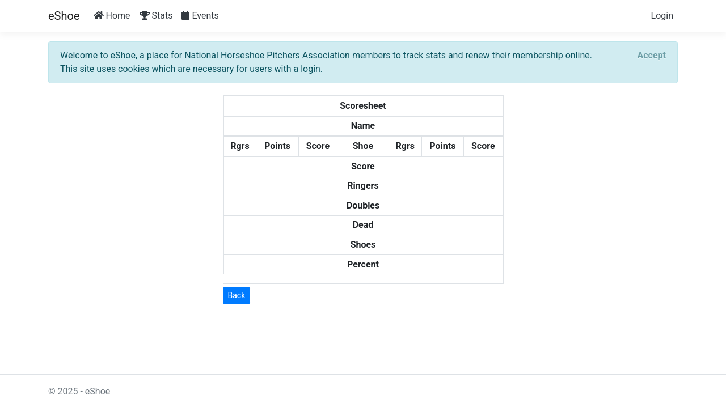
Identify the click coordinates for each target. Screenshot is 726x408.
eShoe (64, 16)
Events (200, 15)
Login (662, 15)
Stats (156, 15)
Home (112, 15)
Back (237, 295)
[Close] (651, 55)
